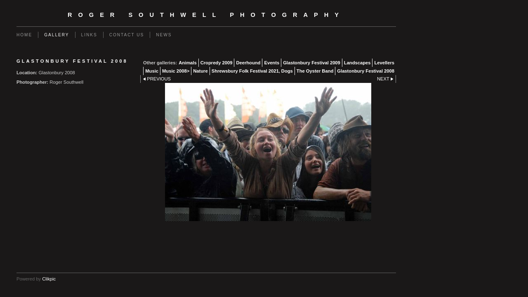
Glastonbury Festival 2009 (311, 62)
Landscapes (357, 62)
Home (24, 35)
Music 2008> (175, 70)
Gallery (56, 35)
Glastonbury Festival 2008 (365, 70)
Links (89, 35)
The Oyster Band (315, 70)
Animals (188, 62)
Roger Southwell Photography (206, 15)
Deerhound (248, 62)
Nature (200, 70)
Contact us (126, 35)
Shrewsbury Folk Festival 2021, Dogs (252, 70)
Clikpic (49, 278)
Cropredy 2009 (216, 62)
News (164, 35)
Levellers (384, 62)
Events (271, 62)
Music (151, 70)
